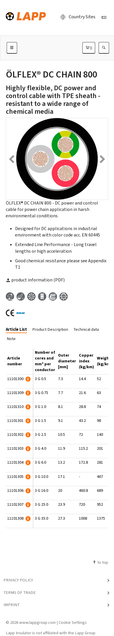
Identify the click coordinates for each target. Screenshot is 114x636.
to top (100, 562)
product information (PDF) (35, 280)
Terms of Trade (19, 592)
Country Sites (76, 17)
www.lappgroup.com (37, 622)
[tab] (18, 329)
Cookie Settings (73, 622)
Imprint (11, 605)
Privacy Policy (18, 580)
